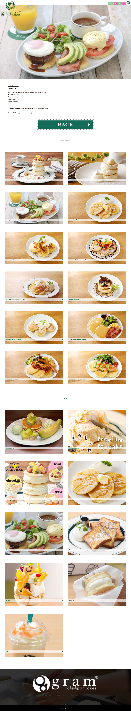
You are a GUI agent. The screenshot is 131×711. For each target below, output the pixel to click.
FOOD (116, 3)
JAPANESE (111, 3)
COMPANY (66, 695)
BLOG (123, 3)
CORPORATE (74, 695)
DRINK (51, 695)
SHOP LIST (58, 695)
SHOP (120, 3)
